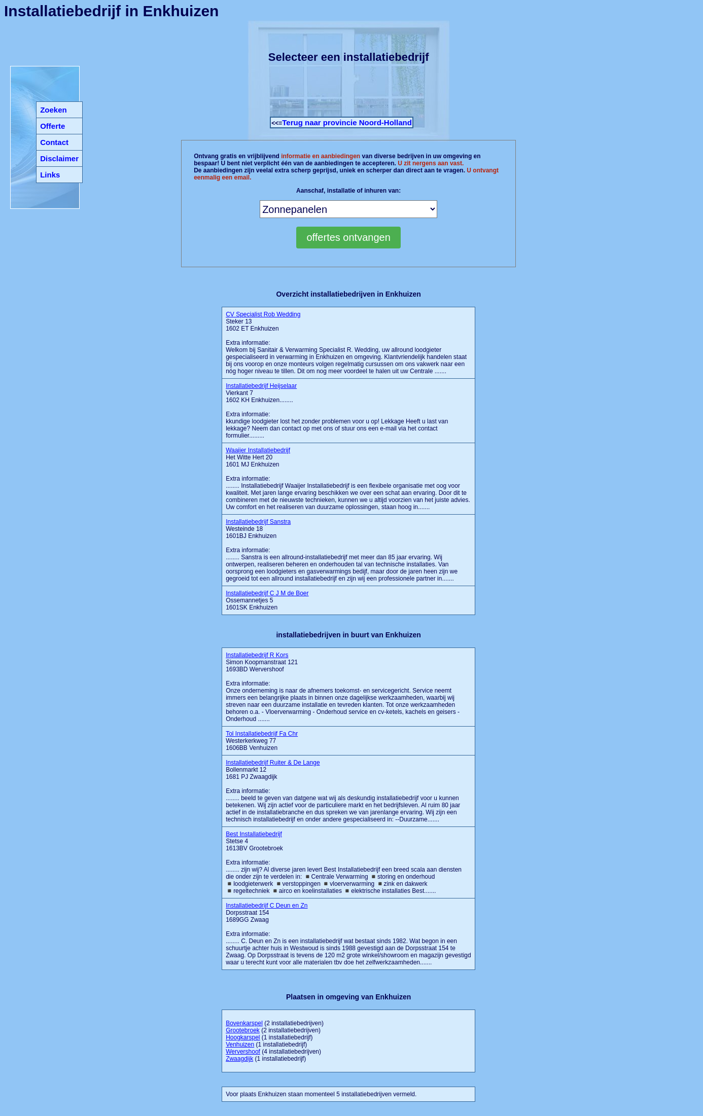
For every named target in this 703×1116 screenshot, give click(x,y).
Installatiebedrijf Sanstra (258, 521)
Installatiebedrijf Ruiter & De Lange (273, 762)
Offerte (52, 126)
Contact (54, 142)
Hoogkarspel (243, 1037)
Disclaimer (59, 158)
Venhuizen (240, 1044)
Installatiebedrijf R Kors (257, 655)
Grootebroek (243, 1030)
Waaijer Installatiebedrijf (258, 450)
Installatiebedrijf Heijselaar (261, 385)
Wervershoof (243, 1051)
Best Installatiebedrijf (254, 834)
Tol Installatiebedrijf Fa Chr (262, 733)
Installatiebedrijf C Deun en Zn (266, 905)
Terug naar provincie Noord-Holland (347, 122)
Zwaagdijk (239, 1058)
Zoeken (53, 109)
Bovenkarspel (244, 1023)
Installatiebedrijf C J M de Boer (267, 593)
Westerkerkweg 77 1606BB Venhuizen (262, 740)
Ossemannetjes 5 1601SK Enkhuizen (267, 600)
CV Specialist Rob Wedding (263, 314)
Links (50, 174)
